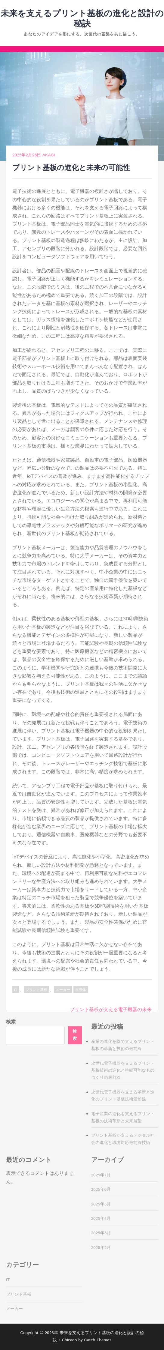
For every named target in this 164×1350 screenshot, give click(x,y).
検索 (11, 1022)
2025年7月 (101, 1175)
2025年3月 (101, 1233)
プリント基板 (36, 989)
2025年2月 (101, 1248)
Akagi (48, 155)
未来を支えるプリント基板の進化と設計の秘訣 (82, 19)
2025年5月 (101, 1204)
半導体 (80, 989)
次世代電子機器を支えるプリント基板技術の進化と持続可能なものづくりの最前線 (122, 1071)
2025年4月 (101, 1219)
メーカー (63, 989)
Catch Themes (97, 1340)
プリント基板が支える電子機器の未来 (111, 1009)
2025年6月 (101, 1190)
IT (15, 989)
